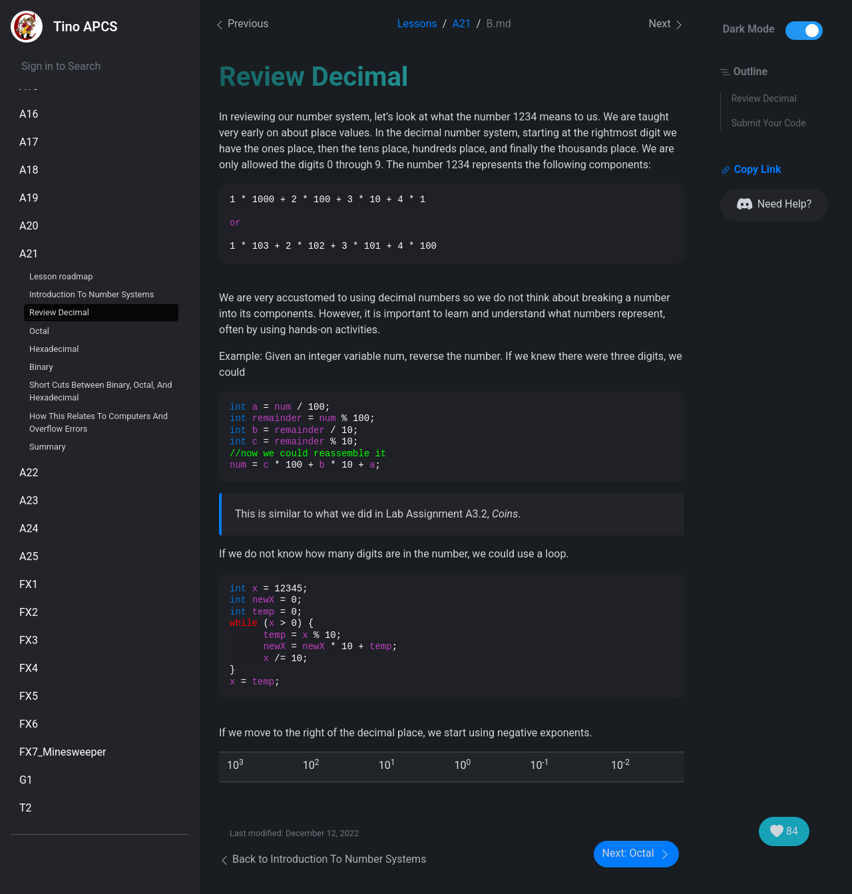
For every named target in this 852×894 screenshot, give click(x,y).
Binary (41, 367)
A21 (28, 253)
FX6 (28, 724)
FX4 (28, 668)
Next (666, 24)
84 (784, 831)
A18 (28, 170)
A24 (28, 528)
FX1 (28, 584)
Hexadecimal (54, 349)
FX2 (28, 612)
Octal (39, 331)
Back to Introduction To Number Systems (322, 859)
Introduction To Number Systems (91, 294)
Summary (47, 447)
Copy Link (751, 170)
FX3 (28, 640)
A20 (28, 226)
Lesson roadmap (61, 276)
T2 (25, 808)
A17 (28, 142)
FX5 (28, 696)
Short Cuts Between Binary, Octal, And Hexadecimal (100, 391)
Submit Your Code (769, 123)
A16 (28, 114)
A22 (28, 472)
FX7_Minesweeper (62, 752)
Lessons (417, 23)
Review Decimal (59, 312)
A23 (28, 500)
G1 (26, 780)
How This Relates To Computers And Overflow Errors (98, 422)
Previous (241, 23)
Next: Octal (636, 854)
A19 (28, 198)
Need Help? (774, 205)
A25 (28, 556)
